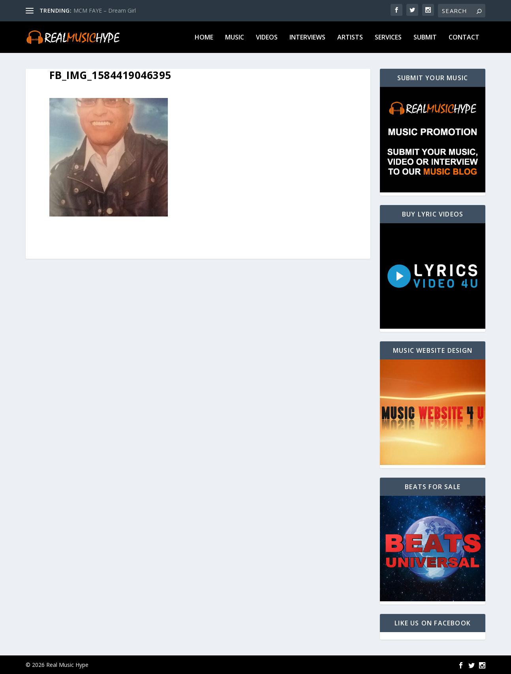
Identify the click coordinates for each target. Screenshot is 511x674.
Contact (464, 37)
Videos (267, 37)
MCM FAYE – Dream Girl (104, 10)
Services (388, 37)
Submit (425, 37)
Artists (350, 37)
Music (234, 37)
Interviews (307, 37)
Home (204, 37)
